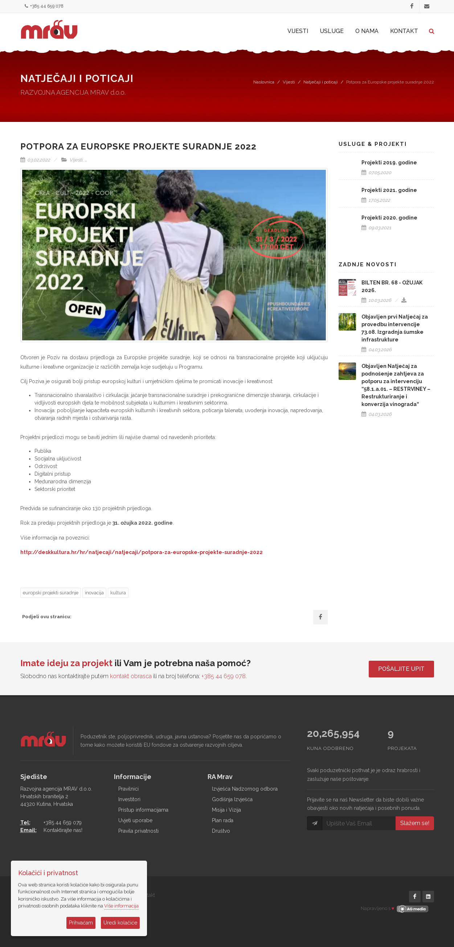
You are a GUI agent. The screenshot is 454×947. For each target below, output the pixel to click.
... (86, 160)
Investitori (129, 799)
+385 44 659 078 (44, 6)
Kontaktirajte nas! (63, 830)
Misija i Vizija (226, 810)
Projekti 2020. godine (389, 218)
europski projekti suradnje (50, 592)
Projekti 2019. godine (389, 162)
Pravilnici (128, 789)
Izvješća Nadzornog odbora (245, 789)
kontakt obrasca (131, 676)
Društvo (221, 831)
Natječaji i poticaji (320, 82)
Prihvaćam (81, 923)
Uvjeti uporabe (135, 820)
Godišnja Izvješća (232, 799)
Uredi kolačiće (120, 923)
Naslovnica (263, 82)
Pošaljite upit (401, 668)
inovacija (94, 592)
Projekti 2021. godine (389, 190)
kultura (118, 592)
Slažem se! (414, 823)
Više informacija (121, 906)
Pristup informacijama (143, 810)
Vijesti (289, 82)
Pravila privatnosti (138, 831)
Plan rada (222, 820)
